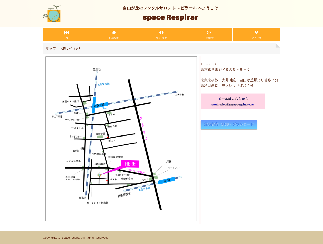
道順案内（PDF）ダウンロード (229, 124)
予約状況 (209, 38)
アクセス (256, 38)
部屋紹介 (114, 38)
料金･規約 (161, 38)
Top (66, 38)
